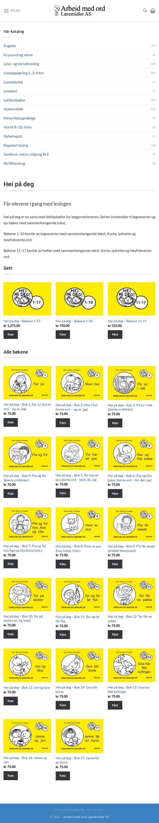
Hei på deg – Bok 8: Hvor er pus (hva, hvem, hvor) (78, 548)
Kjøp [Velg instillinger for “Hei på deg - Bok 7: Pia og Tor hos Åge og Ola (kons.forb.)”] (11, 563)
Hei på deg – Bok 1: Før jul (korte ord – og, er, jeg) (27, 406)
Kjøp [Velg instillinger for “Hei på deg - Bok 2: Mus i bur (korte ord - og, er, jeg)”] (63, 422)
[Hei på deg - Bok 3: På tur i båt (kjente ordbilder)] (131, 383)
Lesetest (10, 91)
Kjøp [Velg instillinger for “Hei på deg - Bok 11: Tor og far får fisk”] (63, 634)
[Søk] (145, 10)
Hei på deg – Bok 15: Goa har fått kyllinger (129, 689)
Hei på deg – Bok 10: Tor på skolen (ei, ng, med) (23, 618)
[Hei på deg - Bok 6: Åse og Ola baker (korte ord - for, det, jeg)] (131, 453)
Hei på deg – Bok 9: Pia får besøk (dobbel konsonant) (131, 548)
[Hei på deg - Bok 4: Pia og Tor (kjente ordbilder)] (27, 453)
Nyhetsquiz (13, 136)
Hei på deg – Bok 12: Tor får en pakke (130, 618)
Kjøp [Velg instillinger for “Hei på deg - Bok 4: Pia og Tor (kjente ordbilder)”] (11, 493)
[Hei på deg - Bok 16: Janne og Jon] (27, 736)
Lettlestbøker (14, 100)
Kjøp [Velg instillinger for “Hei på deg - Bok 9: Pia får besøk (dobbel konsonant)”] (115, 563)
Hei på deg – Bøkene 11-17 (127, 321)
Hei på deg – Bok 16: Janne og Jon (25, 760)
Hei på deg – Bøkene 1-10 (74, 321)
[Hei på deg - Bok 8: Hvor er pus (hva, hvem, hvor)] (79, 524)
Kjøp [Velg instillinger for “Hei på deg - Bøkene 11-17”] (115, 334)
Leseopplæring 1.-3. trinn (24, 73)
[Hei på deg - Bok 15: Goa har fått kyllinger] (131, 665)
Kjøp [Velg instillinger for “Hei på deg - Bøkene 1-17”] (11, 334)
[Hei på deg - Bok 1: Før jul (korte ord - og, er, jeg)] (27, 383)
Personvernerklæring (70, 810)
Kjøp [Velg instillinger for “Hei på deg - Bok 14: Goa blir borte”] (63, 705)
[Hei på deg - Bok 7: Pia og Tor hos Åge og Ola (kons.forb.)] (27, 524)
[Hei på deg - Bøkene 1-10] (79, 299)
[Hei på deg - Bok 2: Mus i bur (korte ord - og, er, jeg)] (79, 383)
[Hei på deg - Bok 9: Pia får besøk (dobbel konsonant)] (131, 524)
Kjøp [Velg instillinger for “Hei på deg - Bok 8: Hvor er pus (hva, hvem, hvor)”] (63, 563)
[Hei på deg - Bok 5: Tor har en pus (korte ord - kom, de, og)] (79, 453)
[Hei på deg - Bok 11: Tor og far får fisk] (79, 595)
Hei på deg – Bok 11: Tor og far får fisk (78, 619)
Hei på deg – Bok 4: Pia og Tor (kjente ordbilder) (25, 478)
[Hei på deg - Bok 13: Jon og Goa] (27, 665)
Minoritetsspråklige (19, 118)
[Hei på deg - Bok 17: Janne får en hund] (79, 736)
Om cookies (95, 810)
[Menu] (12, 10)
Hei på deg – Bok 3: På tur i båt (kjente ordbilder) (130, 407)
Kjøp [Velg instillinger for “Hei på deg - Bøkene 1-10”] (63, 334)
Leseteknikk (13, 82)
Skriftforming (14, 163)
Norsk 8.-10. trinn (18, 127)
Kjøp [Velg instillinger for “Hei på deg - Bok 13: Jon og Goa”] (11, 700)
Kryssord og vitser (18, 54)
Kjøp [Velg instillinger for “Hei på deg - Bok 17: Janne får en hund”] (63, 775)
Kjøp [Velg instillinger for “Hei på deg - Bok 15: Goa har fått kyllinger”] (115, 705)
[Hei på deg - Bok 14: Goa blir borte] (79, 665)
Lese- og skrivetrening (21, 63)
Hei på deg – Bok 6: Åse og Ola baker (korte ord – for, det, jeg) (130, 478)
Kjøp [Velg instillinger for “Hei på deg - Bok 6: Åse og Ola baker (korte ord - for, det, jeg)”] (115, 493)
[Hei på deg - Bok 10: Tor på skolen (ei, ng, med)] (27, 594)
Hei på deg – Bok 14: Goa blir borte (77, 689)
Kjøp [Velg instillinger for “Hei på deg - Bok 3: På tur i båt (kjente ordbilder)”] (115, 422)
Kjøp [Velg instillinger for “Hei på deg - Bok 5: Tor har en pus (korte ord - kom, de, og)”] (63, 492)
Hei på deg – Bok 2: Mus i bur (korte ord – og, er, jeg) (77, 407)
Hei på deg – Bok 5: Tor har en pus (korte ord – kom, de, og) (77, 477)
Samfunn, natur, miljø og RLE (26, 154)
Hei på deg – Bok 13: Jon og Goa (27, 687)
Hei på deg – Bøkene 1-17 (22, 321)
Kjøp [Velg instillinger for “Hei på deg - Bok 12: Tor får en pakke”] (115, 634)
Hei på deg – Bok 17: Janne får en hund (77, 760)
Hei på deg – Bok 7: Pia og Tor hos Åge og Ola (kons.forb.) (25, 548)
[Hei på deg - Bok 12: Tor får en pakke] (131, 595)
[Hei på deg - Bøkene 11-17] (131, 299)
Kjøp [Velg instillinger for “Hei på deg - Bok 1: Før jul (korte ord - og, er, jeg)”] (11, 422)
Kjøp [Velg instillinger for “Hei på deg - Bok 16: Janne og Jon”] (11, 775)
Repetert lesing (16, 145)
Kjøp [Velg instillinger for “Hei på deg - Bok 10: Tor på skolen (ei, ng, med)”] (11, 634)
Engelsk (10, 45)
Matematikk (13, 109)
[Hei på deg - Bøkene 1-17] (27, 299)
